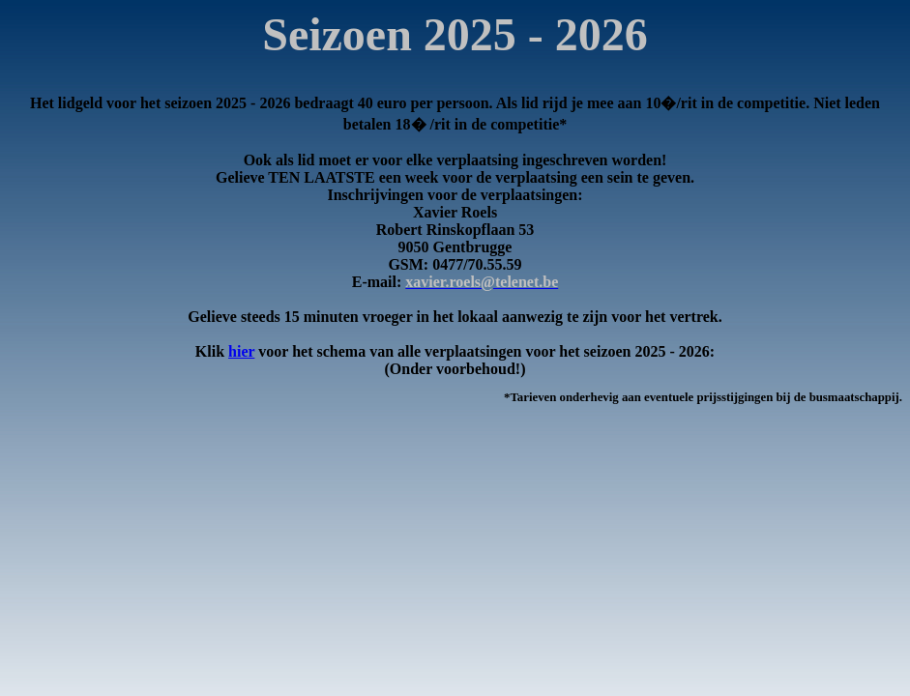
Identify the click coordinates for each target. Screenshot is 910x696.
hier (241, 351)
